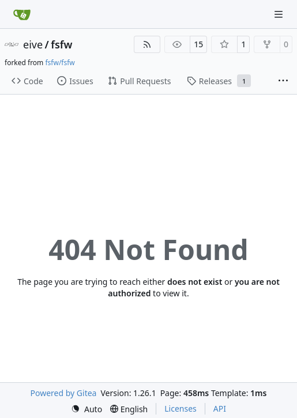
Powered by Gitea (64, 392)
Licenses (180, 408)
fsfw (61, 44)
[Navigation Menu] (279, 14)
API (219, 408)
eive (33, 44)
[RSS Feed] (147, 44)
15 (198, 44)
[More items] (283, 81)
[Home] (22, 14)
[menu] (86, 409)
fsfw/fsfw (59, 62)
